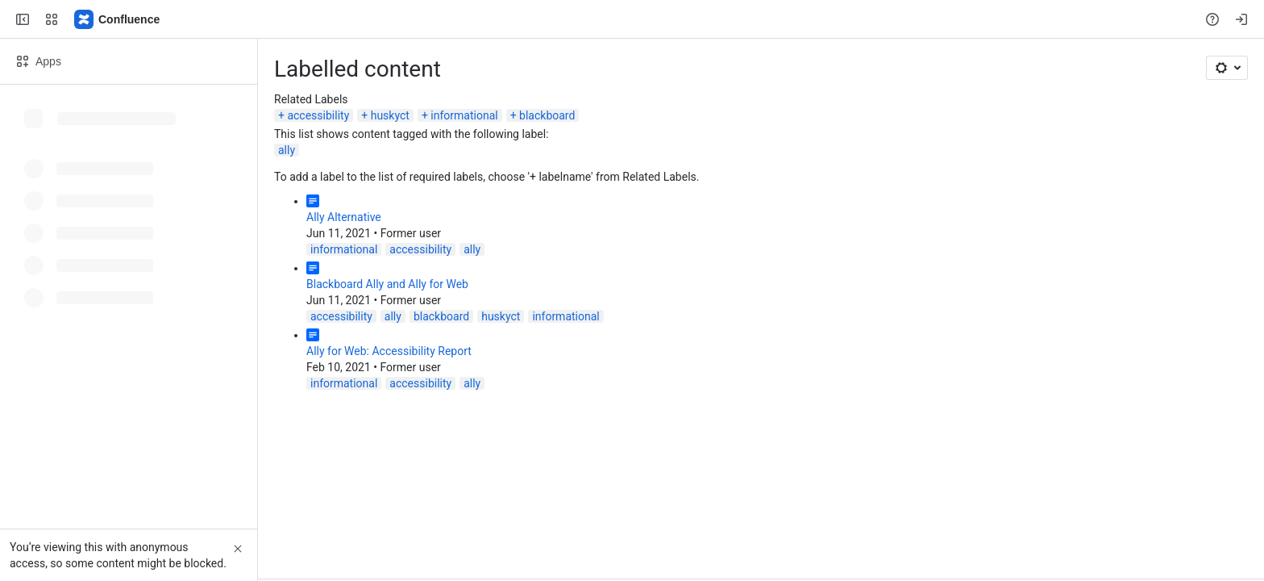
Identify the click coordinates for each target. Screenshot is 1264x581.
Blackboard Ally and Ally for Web (387, 284)
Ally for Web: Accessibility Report (389, 351)
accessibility (318, 115)
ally (286, 150)
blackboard (547, 115)
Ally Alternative (343, 217)
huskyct (390, 115)
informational (463, 115)
